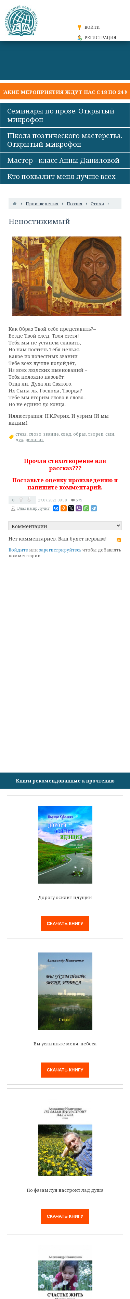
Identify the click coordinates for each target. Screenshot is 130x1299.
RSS (118, 540)
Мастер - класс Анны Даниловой (63, 160)
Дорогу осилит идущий (65, 897)
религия (34, 439)
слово (35, 434)
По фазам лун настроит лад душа (65, 1190)
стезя (21, 434)
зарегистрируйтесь (60, 550)
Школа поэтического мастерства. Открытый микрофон (64, 140)
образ (79, 434)
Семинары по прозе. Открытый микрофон (61, 115)
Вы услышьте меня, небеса (65, 1044)
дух (19, 439)
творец (95, 434)
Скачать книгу (65, 923)
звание (51, 434)
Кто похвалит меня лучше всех (61, 176)
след (66, 434)
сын (109, 434)
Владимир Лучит (33, 508)
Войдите (18, 550)
